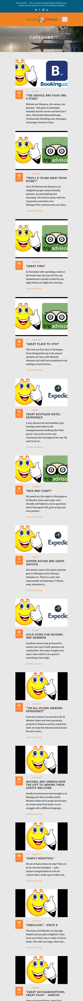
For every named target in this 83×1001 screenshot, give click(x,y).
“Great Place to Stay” (42, 344)
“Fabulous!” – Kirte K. (42, 925)
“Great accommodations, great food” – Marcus (45, 994)
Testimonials (37, 777)
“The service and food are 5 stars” (46, 97)
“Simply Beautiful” (40, 858)
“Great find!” (36, 266)
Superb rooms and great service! (45, 563)
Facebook (35, 988)
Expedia (35, 410)
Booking (35, 91)
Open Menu (65, 19)
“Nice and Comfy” (39, 491)
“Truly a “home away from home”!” (46, 180)
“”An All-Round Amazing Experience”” (44, 710)
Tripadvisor (36, 174)
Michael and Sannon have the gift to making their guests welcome (45, 785)
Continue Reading (34, 211)
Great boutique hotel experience (43, 416)
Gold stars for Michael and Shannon (44, 636)
